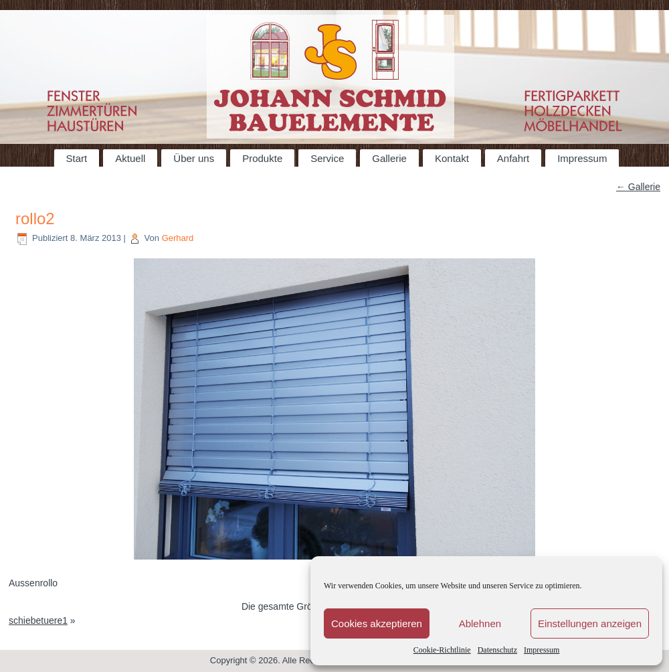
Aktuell (130, 158)
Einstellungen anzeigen (590, 623)
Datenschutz (497, 650)
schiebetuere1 (38, 620)
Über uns (193, 158)
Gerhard (178, 238)
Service (327, 158)
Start (77, 158)
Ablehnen (480, 623)
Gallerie (389, 158)
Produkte (262, 158)
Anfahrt (513, 158)
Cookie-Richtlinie (442, 650)
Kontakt (452, 158)
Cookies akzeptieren (376, 623)
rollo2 (35, 218)
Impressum (541, 650)
